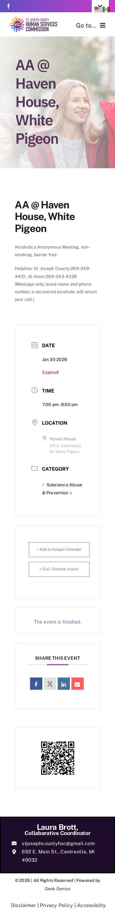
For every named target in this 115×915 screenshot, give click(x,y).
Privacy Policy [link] (56, 905)
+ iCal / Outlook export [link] (59, 569)
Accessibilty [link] (91, 905)
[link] (8, 6)
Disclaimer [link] (23, 905)
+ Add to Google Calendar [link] (59, 549)
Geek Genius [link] (58, 888)
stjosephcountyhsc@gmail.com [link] (58, 843)
